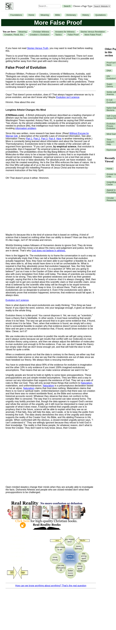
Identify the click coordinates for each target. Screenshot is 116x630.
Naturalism (86, 383)
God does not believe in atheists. (49, 250)
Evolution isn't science (67, 97)
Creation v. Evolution (39, 34)
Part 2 (37, 138)
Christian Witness (41, 32)
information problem (25, 128)
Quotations (100, 15)
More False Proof (93, 34)
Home (31, 15)
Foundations (16, 15)
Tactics (58, 34)
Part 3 (44, 138)
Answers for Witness (64, 32)
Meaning (45, 15)
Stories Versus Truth (37, 48)
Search (67, 6)
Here (59, 138)
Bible (57, 15)
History (85, 15)
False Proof (73, 34)
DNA (109, 70)
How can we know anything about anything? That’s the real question (50, 585)
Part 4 (52, 138)
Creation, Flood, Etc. (14, 34)
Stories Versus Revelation (93, 32)
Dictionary (71, 15)
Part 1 (29, 138)
